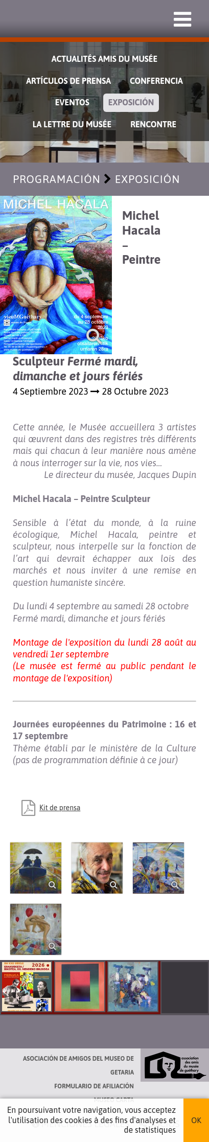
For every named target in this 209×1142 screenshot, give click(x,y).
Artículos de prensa (68, 80)
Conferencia (156, 80)
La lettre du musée (72, 124)
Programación (57, 179)
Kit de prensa (59, 808)
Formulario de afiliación (94, 1086)
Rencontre (153, 124)
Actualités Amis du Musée (105, 58)
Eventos (72, 102)
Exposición (131, 102)
